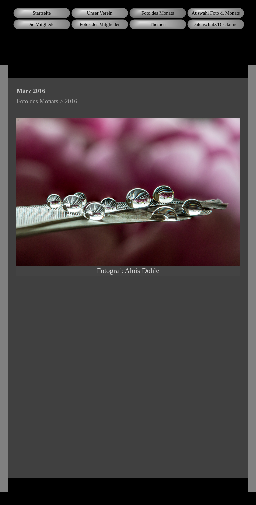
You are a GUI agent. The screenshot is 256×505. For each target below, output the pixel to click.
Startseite (42, 13)
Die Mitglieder (41, 24)
